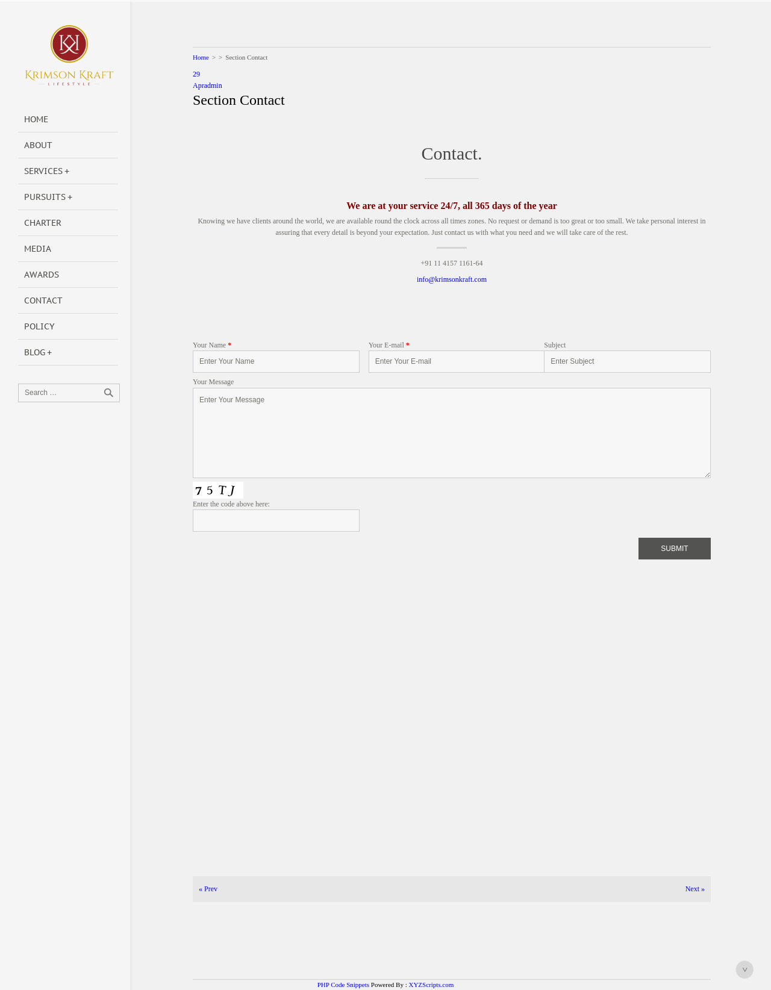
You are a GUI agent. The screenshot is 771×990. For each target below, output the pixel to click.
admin (213, 85)
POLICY (39, 326)
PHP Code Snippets (343, 984)
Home (36, 119)
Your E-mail (389, 345)
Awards (41, 274)
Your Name (212, 345)
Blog (34, 352)
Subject (555, 345)
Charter (42, 222)
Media (37, 248)
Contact (43, 300)
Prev (208, 889)
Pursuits (45, 196)
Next (695, 889)
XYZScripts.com (431, 984)
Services (43, 171)
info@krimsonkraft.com (452, 279)
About (38, 145)
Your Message (213, 382)
